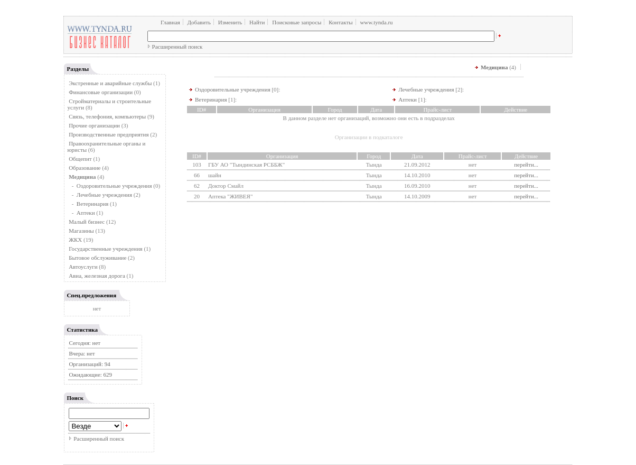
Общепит (80, 159)
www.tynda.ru (376, 22)
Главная (170, 22)
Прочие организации (94, 125)
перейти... (526, 164)
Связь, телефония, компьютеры (108, 116)
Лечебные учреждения (104, 195)
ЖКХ (75, 239)
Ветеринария (93, 203)
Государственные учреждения (106, 248)
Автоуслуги (83, 266)
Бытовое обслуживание (97, 257)
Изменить (230, 22)
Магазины (81, 230)
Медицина (494, 67)
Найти (257, 22)
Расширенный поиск (177, 46)
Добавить (199, 22)
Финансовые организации (101, 92)
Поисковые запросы (296, 22)
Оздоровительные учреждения (114, 186)
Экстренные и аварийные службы (110, 83)
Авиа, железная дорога (97, 275)
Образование (84, 168)
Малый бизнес (87, 221)
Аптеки (86, 212)
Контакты (340, 22)
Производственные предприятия (108, 134)
